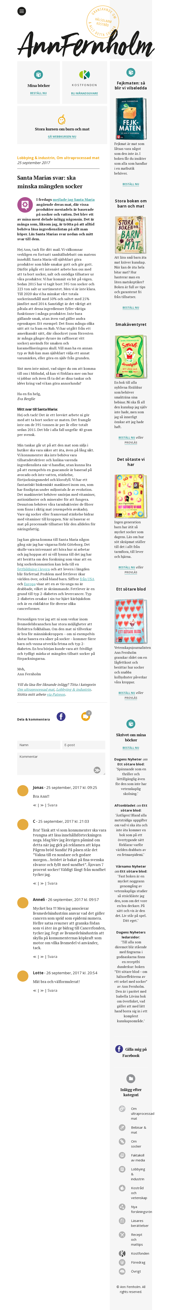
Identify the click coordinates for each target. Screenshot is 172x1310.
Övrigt (136, 1271)
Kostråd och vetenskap (139, 1193)
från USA (87, 578)
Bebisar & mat (138, 1130)
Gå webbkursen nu (62, 137)
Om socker (136, 1143)
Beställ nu (38, 93)
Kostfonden (139, 1253)
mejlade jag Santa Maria (74, 199)
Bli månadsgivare (84, 93)
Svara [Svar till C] (52, 883)
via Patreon (56, 694)
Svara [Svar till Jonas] (52, 805)
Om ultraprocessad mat (78, 157)
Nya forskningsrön (139, 1209)
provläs (131, 442)
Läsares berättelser (139, 1223)
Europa (30, 583)
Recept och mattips (137, 1239)
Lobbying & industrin (36, 157)
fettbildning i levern (33, 569)
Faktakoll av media (138, 1157)
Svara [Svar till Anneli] (52, 956)
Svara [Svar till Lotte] (52, 990)
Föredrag (138, 1262)
